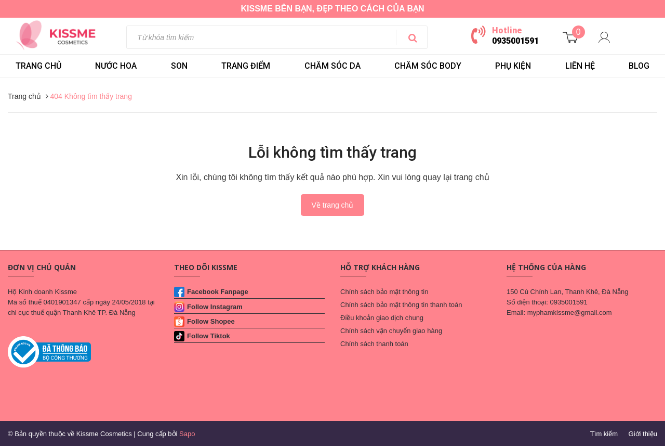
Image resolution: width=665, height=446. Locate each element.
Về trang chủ (333, 205)
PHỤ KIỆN (513, 66)
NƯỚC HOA (116, 66)
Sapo (187, 434)
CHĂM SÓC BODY (427, 66)
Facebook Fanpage (217, 292)
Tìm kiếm (604, 434)
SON (179, 66)
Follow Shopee (211, 321)
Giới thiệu (643, 434)
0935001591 (515, 41)
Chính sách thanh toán (374, 344)
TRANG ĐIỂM (245, 66)
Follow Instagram (215, 307)
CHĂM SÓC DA (332, 66)
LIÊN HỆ (580, 66)
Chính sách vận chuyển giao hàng (391, 331)
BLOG (639, 66)
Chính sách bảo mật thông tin (384, 292)
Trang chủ (38, 66)
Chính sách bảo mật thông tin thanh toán (401, 305)
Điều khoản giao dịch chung (381, 318)
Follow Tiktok (208, 336)
